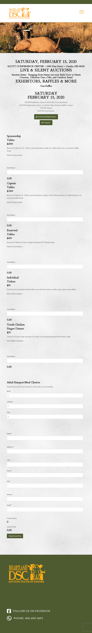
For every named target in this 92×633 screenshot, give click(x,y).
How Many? (11, 168)
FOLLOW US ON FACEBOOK (31, 610)
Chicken (10, 402)
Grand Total (11, 527)
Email (9, 505)
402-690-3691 (34, 618)
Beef (8, 391)
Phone (10, 494)
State (9, 471)
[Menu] (80, 11)
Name (9, 433)
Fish (8, 412)
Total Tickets (12, 518)
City (9, 460)
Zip (8, 481)
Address (10, 447)
